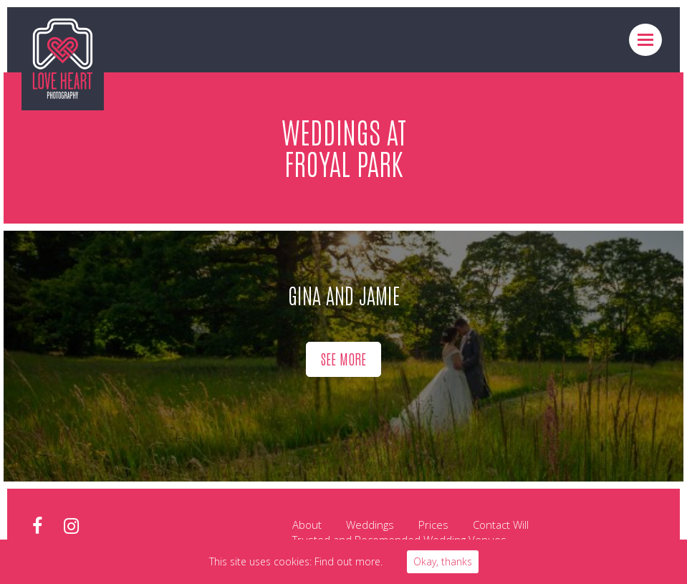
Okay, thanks (442, 561)
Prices (433, 524)
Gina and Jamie (344, 294)
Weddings (370, 524)
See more (343, 358)
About (307, 524)
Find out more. (348, 561)
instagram (71, 526)
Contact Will (501, 524)
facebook (37, 526)
